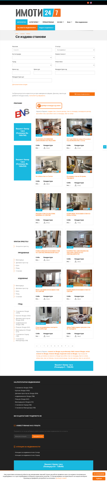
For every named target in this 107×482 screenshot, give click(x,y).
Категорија (16, 54)
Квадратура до (18, 77)
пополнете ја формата (37, 96)
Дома (17, 33)
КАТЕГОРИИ (34, 22)
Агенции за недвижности (27, 447)
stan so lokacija (48, 358)
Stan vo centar (83, 356)
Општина (58, 62)
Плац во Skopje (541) (23, 327)
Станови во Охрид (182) (22, 335)
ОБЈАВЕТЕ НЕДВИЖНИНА (26, 27)
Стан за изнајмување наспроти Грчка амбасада (46, 328)
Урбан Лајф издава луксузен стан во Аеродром (78, 328)
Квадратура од (61, 69)
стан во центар (61, 111)
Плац (17, 268)
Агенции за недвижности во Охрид (27, 455)
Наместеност (60, 54)
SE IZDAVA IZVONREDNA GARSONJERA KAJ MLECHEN (46, 139)
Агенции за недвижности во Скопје (27, 452)
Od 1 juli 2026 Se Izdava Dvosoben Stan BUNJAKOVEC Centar (79, 139)
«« (36, 346)
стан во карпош (73, 358)
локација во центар (84, 111)
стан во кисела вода (60, 358)
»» (72, 346)
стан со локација (72, 111)
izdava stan (39, 358)
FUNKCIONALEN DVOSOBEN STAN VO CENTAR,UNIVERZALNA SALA (48, 251)
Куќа (17, 265)
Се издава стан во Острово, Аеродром (76, 177)
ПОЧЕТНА (21, 22)
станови (22, 33)
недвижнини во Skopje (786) (21, 323)
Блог (69, 22)
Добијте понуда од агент (49, 105)
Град (14, 62)
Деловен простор (22, 263)
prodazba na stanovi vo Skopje (50, 356)
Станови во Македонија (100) (22, 339)
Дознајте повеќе (61, 478)
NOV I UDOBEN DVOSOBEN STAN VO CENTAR (47, 290)
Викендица (20, 260)
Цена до (37, 69)
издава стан (52, 111)
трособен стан (41, 114)
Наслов (15, 46)
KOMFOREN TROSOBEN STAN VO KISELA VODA (78, 214)
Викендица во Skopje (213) (23, 331)
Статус (57, 46)
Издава (28, 33)
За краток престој (22, 246)
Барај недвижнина (82, 94)
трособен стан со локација (55, 114)
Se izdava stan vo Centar (44, 176)
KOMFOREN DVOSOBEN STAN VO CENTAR (78, 290)
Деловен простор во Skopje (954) (23, 319)
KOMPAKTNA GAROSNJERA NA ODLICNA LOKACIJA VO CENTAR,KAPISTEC (77, 252)
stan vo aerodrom (84, 358)
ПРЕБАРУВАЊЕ (48, 22)
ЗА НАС (60, 22)
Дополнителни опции (19, 84)
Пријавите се (38, 436)
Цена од (15, 69)
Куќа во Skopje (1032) (23, 316)
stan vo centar (69, 114)
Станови (19, 271)
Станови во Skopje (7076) (22, 312)
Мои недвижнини (81, 22)
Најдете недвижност (46, 27)
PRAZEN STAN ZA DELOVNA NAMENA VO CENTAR (45, 214)
